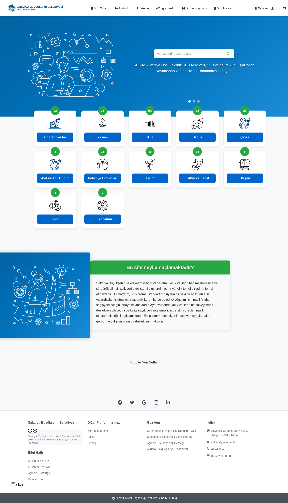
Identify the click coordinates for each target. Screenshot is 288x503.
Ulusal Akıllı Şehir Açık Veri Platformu (170, 436)
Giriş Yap (262, 8)
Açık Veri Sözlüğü (39, 473)
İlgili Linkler (166, 8)
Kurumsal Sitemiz (98, 430)
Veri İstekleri (223, 8)
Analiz (143, 8)
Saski (91, 436)
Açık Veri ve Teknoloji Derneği (165, 443)
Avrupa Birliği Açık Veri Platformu (167, 449)
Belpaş (92, 443)
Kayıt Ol (278, 8)
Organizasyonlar (194, 8)
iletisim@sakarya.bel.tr (223, 442)
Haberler (123, 8)
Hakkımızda (35, 479)
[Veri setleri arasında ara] (194, 53)
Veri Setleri (100, 8)
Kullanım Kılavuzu (39, 460)
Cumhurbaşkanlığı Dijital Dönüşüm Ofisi (171, 430)
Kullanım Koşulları (39, 467)
